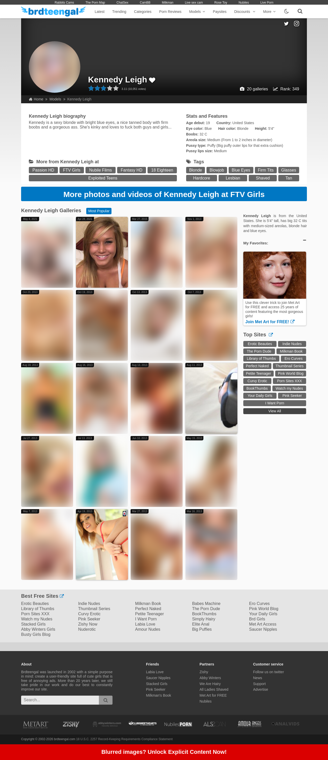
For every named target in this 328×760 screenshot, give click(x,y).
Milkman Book (291, 351)
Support (259, 684)
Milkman (168, 2)
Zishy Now (87, 624)
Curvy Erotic (257, 381)
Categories (143, 12)
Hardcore (201, 178)
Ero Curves (293, 358)
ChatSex (122, 2)
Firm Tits (265, 170)
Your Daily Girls (260, 396)
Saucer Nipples (263, 629)
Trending (119, 12)
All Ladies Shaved (214, 689)
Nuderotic (87, 629)
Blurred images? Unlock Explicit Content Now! (164, 752)
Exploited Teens (102, 178)
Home (36, 99)
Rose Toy (220, 2)
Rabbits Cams (64, 2)
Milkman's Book (158, 695)
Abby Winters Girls (38, 629)
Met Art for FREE (213, 695)
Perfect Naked (257, 366)
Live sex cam (194, 2)
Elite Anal (200, 624)
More (269, 11)
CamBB (145, 2)
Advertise (260, 689)
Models (197, 11)
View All (275, 411)
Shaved (263, 178)
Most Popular (98, 211)
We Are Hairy (210, 684)
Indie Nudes (292, 344)
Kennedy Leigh (117, 79)
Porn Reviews (170, 12)
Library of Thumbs (261, 358)
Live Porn (266, 2)
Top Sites (258, 334)
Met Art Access (263, 624)
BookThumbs (256, 388)
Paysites (220, 12)
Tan (289, 178)
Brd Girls (257, 619)
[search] (106, 700)
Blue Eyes (241, 170)
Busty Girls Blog (35, 634)
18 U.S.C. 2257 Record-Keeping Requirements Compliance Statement (124, 739)
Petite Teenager (258, 373)
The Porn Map (95, 2)
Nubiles (244, 2)
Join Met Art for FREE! (270, 322)
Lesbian (233, 178)
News (257, 678)
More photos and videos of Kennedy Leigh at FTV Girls (164, 194)
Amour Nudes (147, 629)
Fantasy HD (131, 170)
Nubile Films (100, 170)
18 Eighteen (162, 170)
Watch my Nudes (289, 388)
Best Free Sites (42, 596)
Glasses (288, 170)
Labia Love (145, 624)
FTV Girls (72, 170)
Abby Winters (210, 678)
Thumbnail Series (289, 366)
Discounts (244, 11)
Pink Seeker (292, 396)
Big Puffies (202, 629)
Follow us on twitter (268, 672)
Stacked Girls (33, 624)
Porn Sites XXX (289, 381)
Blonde (195, 170)
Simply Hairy (203, 619)
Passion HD (43, 170)
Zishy (204, 672)
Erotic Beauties (260, 344)
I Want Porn (274, 403)
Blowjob (217, 170)
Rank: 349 (289, 89)
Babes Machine (206, 603)
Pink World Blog (290, 373)
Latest (100, 12)
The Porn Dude (259, 351)
